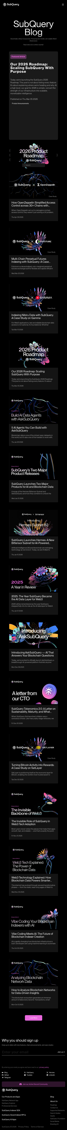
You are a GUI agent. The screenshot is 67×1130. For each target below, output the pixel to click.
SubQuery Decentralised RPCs (14, 1115)
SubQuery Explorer (8, 1103)
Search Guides (55, 1113)
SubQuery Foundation (57, 1119)
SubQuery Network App (10, 1100)
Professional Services (9, 1106)
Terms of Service (37, 1127)
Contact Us (54, 1108)
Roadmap (53, 1105)
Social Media (54, 1121)
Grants (52, 1116)
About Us (54, 1101)
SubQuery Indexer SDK (11, 1110)
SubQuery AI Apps (9, 1119)
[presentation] (19, 1061)
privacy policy (44, 1067)
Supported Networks (57, 1110)
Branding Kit (54, 1124)
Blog (52, 1097)
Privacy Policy (23, 1127)
